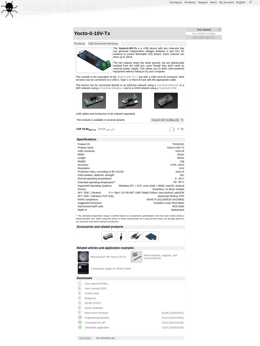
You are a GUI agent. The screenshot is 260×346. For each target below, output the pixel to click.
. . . (213, 37)
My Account (226, 2)
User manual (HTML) (96, 283)
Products (190, 2)
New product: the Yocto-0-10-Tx (108, 256)
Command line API (95, 322)
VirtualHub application (97, 327)
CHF (195, 37)
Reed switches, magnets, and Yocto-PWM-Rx (160, 257)
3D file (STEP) (93, 303)
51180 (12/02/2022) (173, 312)
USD (207, 37)
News (213, 2)
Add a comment (85, 338)
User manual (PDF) (96, 288)
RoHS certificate (94, 308)
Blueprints (90, 298)
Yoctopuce (175, 2)
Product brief (92, 293)
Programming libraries (97, 317)
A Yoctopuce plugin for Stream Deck (111, 268)
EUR (201, 37)
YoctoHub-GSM (167, 88)
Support (203, 2)
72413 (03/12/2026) (173, 317)
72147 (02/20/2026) (173, 327)
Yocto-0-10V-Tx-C (127, 76)
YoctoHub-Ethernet (167, 85)
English (240, 2)
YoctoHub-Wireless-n (112, 88)
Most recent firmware (96, 312)
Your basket (204, 29)
